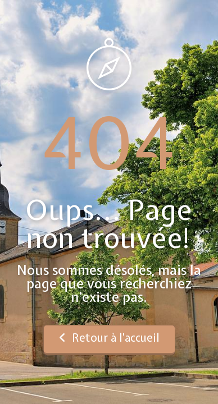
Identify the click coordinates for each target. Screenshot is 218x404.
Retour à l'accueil (109, 337)
